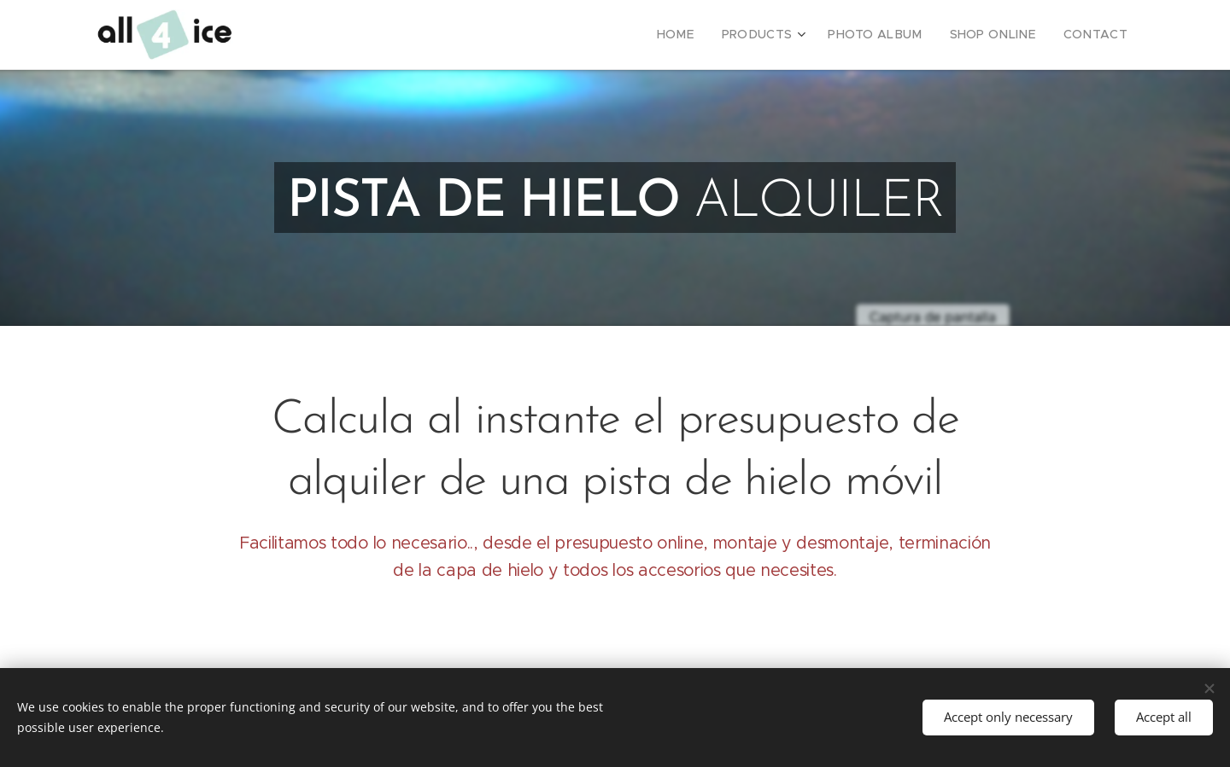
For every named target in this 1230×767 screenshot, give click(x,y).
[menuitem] (709, 35)
